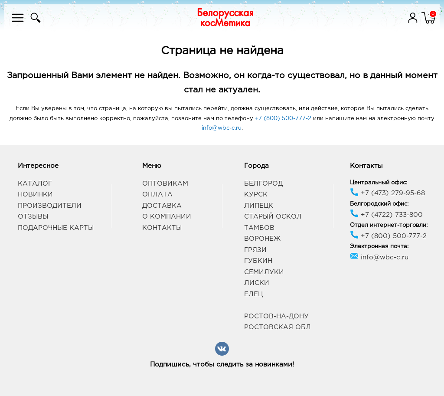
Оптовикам (165, 184)
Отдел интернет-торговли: (389, 225)
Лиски (256, 283)
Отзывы (33, 216)
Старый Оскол (273, 216)
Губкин (258, 261)
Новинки (35, 194)
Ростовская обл (277, 327)
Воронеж (262, 239)
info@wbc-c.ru (222, 128)
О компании (166, 216)
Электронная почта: (379, 246)
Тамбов (259, 228)
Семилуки (264, 272)
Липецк (258, 206)
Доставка (162, 206)
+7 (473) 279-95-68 (387, 193)
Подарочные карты (56, 228)
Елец (253, 294)
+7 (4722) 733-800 (386, 215)
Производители (50, 206)
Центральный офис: (378, 182)
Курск (256, 194)
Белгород (263, 184)
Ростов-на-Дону (276, 316)
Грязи (255, 250)
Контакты (162, 228)
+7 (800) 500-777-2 (283, 118)
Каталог (35, 184)
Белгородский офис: (379, 204)
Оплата (157, 194)
